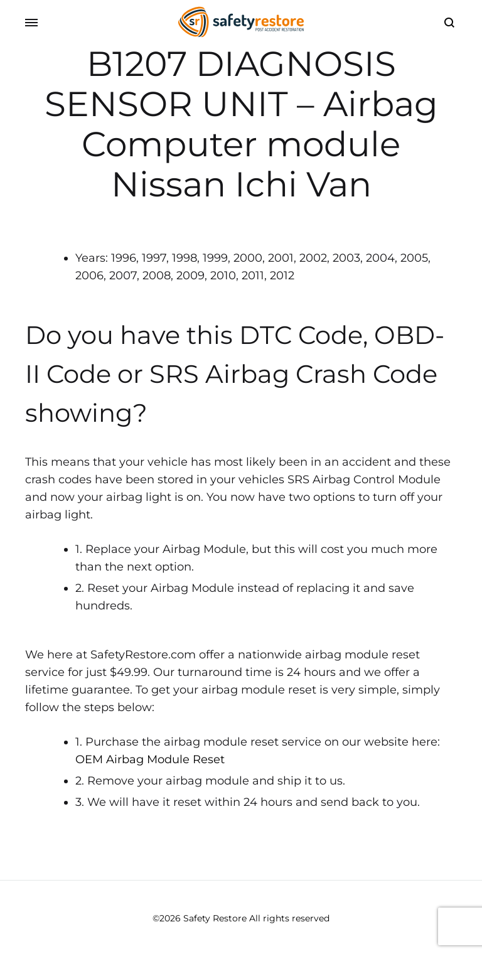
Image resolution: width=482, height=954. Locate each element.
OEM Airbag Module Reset (150, 759)
